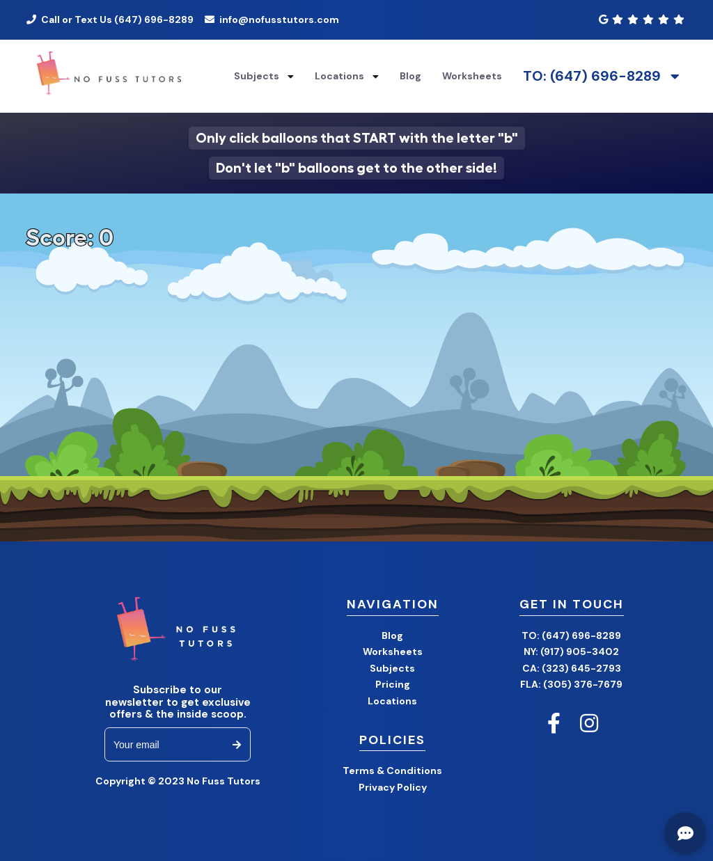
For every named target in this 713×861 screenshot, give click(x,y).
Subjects (256, 75)
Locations (339, 75)
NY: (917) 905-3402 (571, 651)
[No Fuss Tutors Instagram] (589, 723)
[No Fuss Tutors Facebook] (554, 723)
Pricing (392, 684)
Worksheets (472, 75)
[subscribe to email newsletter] (236, 744)
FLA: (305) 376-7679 (571, 684)
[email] (166, 744)
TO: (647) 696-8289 (592, 76)
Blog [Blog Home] (410, 75)
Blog (392, 635)
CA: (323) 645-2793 (571, 668)
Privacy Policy (393, 787)
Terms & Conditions (392, 770)
